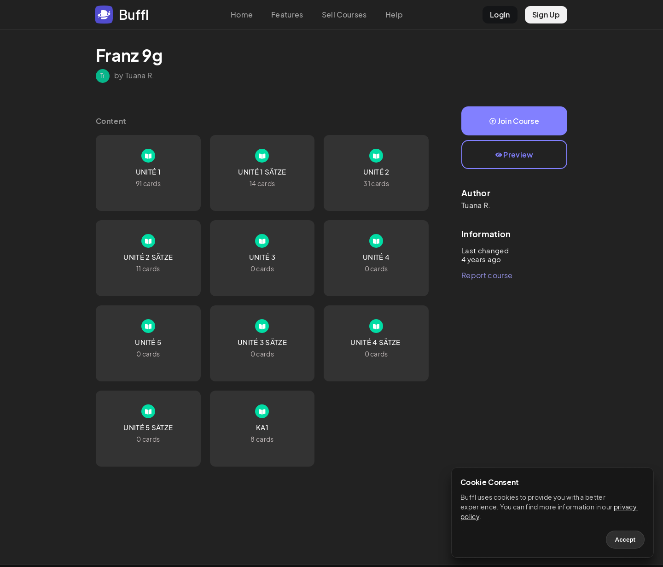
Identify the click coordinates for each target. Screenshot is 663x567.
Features (287, 14)
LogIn (500, 14)
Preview (514, 154)
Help (394, 14)
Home (242, 14)
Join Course (514, 121)
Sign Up (546, 14)
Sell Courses (344, 14)
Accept (625, 539)
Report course (486, 275)
